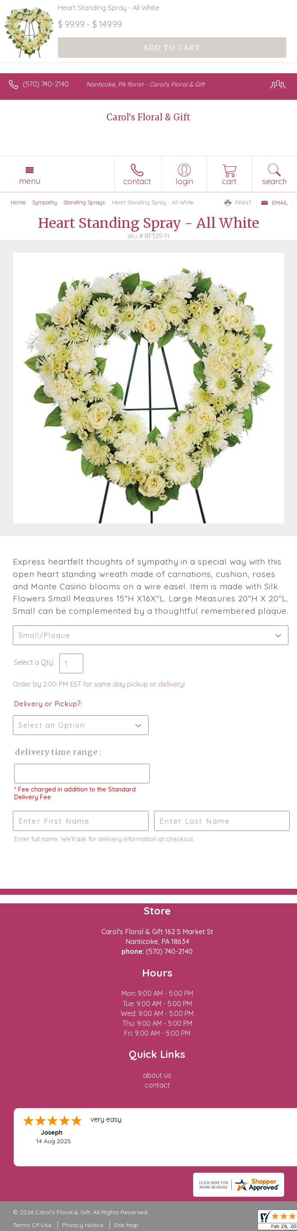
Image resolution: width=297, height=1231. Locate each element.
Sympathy (44, 202)
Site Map (126, 1225)
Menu (29, 181)
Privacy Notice (82, 1225)
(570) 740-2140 (46, 84)
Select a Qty (33, 662)
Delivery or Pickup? (47, 703)
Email (274, 202)
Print (238, 202)
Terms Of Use (32, 1225)
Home (18, 202)
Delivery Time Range (56, 752)
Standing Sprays (84, 202)
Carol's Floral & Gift (148, 117)
